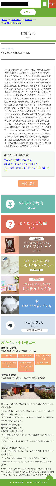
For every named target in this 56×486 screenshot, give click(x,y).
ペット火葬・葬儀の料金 (43, 357)
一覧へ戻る (28, 183)
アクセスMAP (26, 356)
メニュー (28, 12)
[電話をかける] (44, 4)
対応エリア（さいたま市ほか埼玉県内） (21, 164)
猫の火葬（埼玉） (43, 362)
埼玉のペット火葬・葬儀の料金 (18, 160)
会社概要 (9, 356)
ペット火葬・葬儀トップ (26, 368)
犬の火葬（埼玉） (26, 362)
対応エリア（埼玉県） (9, 364)
